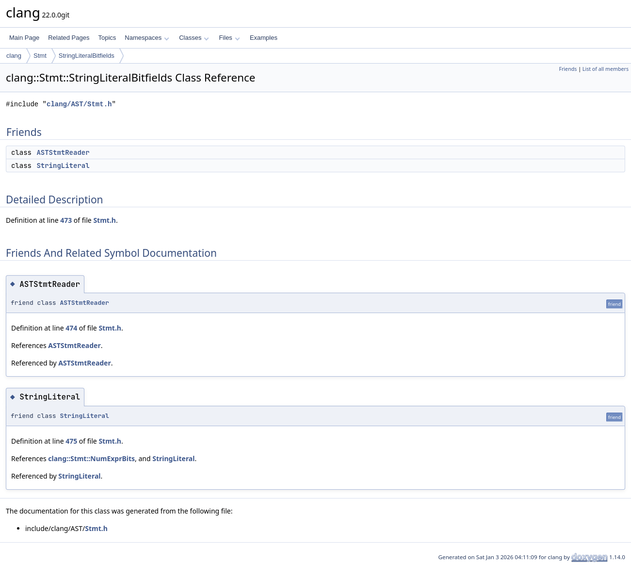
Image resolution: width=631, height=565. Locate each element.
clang (13, 55)
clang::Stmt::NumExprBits (91, 458)
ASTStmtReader (62, 152)
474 (71, 327)
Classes (194, 37)
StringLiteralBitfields (86, 55)
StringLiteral (62, 165)
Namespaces (147, 37)
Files (229, 37)
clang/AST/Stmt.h (79, 104)
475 (71, 441)
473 (66, 220)
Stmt (40, 55)
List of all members (605, 69)
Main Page (24, 37)
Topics (107, 37)
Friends (568, 69)
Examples (263, 37)
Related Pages (68, 37)
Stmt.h (104, 220)
